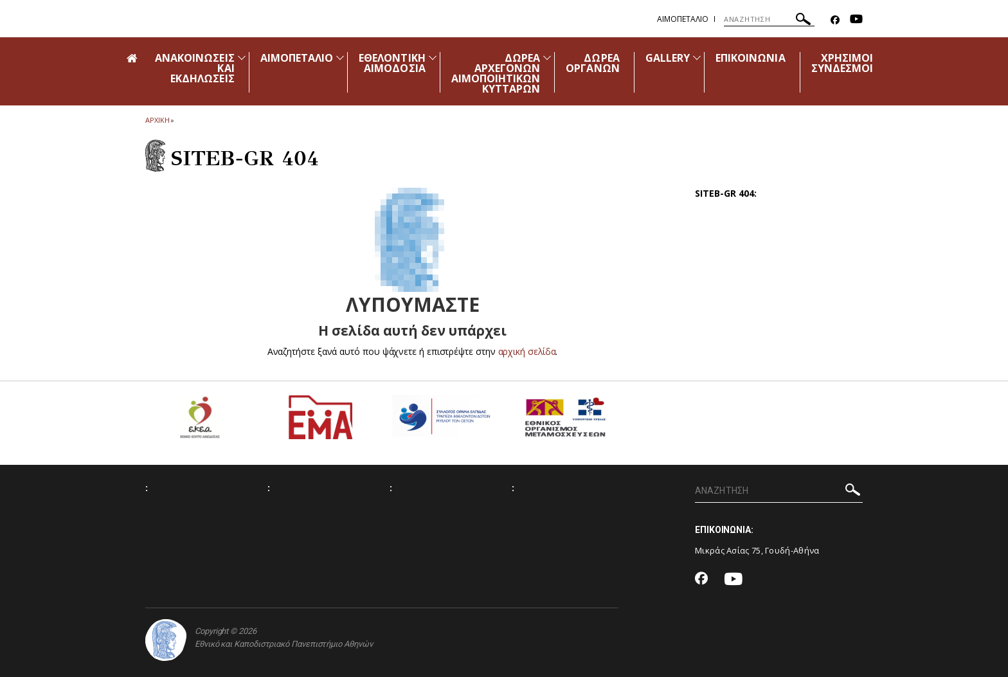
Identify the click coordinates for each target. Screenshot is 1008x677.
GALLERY (667, 58)
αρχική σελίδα (527, 351)
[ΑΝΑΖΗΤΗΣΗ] (769, 19)
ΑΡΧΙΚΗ (157, 120)
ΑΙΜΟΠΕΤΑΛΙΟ (297, 58)
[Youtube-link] (856, 20)
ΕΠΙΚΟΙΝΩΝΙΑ (751, 58)
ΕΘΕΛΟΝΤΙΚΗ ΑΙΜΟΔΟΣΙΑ (392, 63)
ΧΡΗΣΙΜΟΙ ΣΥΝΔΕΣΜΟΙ (842, 63)
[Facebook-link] (835, 20)
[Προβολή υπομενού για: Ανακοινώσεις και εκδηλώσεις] (242, 57)
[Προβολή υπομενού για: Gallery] (697, 57)
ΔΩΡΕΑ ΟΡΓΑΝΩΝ (592, 63)
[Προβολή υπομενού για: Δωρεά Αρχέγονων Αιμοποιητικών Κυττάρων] (547, 57)
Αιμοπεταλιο (682, 19)
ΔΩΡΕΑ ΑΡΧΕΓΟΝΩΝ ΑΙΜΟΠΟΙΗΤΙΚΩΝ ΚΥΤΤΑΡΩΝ (496, 73)
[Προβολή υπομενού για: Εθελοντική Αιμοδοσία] (433, 57)
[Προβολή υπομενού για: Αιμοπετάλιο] (340, 57)
